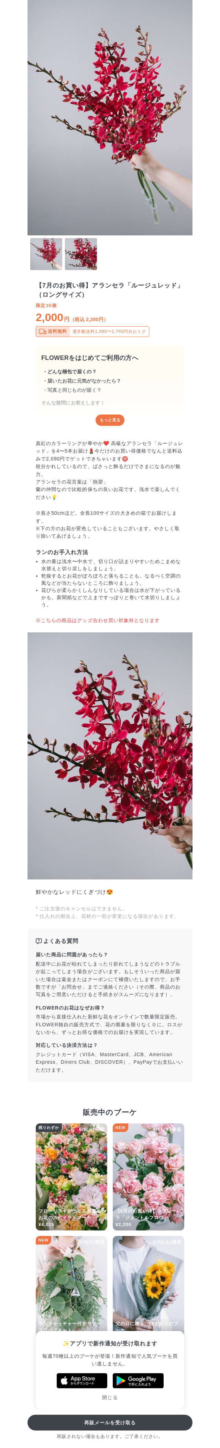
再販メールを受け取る (110, 1422)
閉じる (110, 1397)
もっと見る (110, 420)
